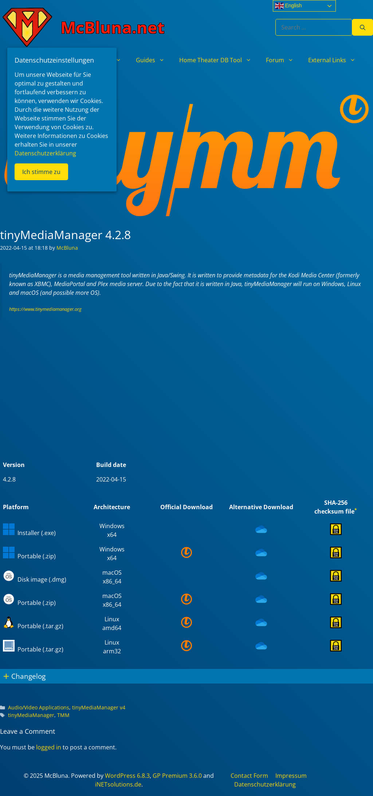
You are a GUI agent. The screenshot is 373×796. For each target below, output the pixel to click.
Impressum (291, 776)
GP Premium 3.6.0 (177, 776)
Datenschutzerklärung (265, 784)
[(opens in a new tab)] (261, 533)
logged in (48, 747)
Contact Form (249, 776)
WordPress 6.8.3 (127, 776)
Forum (283, 60)
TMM (63, 715)
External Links (335, 60)
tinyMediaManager (31, 715)
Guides (154, 60)
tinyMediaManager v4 (98, 707)
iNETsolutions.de (118, 784)
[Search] (362, 27)
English (288, 5)
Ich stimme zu (41, 172)
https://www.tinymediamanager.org (45, 309)
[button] (186, 676)
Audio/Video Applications (38, 707)
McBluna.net (112, 27)
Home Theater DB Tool (219, 60)
